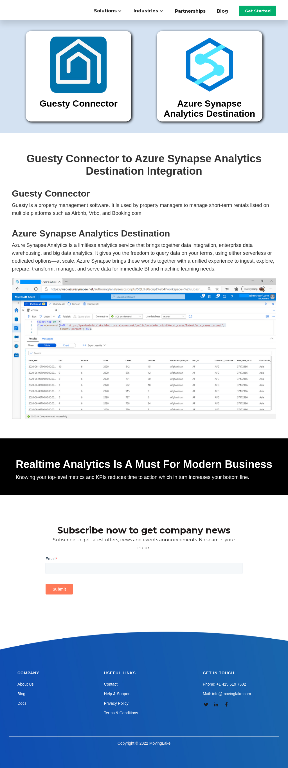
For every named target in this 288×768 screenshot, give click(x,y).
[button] (111, 11)
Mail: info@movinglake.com (227, 694)
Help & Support (117, 694)
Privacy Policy (116, 703)
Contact (111, 684)
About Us (25, 684)
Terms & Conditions (121, 713)
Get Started (258, 10)
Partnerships (190, 11)
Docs (21, 703)
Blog (222, 11)
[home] (44, 5)
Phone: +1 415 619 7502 (224, 684)
